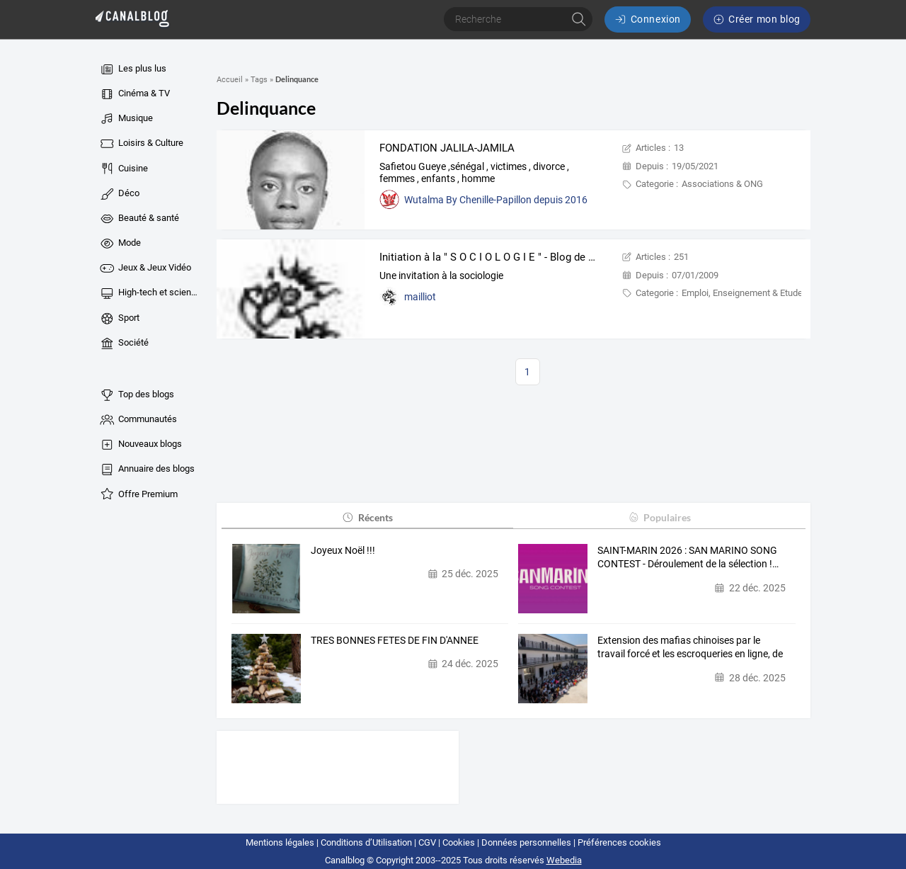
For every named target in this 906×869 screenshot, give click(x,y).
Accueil (230, 79)
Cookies (458, 842)
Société (123, 343)
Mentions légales (280, 842)
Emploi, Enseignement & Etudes (745, 293)
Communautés (137, 420)
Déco (118, 194)
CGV (427, 842)
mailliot (420, 296)
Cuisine (123, 168)
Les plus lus (132, 69)
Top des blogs (136, 395)
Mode (119, 244)
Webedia (564, 860)
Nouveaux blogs (140, 445)
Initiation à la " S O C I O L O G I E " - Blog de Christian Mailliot (524, 257)
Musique (125, 119)
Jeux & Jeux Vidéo (144, 268)
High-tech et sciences (149, 293)
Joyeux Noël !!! (343, 550)
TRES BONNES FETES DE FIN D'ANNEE (394, 640)
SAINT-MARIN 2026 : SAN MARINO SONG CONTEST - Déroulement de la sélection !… (688, 557)
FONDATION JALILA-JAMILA (447, 148)
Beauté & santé (138, 219)
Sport (118, 319)
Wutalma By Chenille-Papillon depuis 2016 (495, 199)
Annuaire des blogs (146, 469)
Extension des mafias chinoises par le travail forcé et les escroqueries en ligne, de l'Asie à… (690, 648)
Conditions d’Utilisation (366, 842)
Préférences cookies (619, 842)
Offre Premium (138, 494)
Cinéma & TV (134, 94)
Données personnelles (526, 842)
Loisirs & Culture (140, 144)
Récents (367, 517)
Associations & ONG (722, 183)
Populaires (659, 517)
